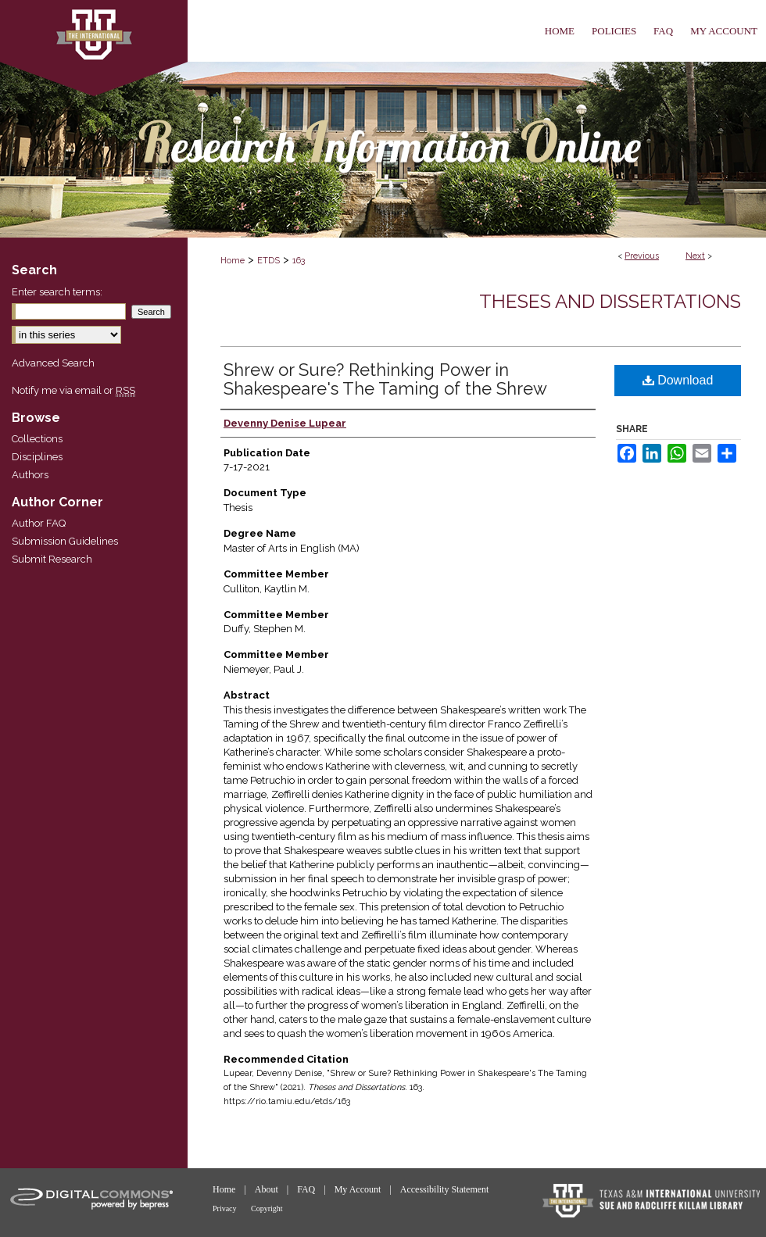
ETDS (268, 261)
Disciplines (37, 457)
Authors (30, 475)
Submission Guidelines (65, 541)
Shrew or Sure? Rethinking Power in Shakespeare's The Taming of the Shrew (385, 379)
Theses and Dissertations (610, 301)
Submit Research (52, 559)
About (268, 1189)
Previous (642, 256)
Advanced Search (53, 363)
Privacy (225, 1208)
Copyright (267, 1208)
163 (298, 261)
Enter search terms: (57, 292)
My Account (359, 1189)
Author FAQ (39, 523)
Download (678, 380)
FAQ (307, 1189)
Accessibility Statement (444, 1189)
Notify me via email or (73, 390)
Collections (37, 439)
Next (695, 256)
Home (232, 261)
